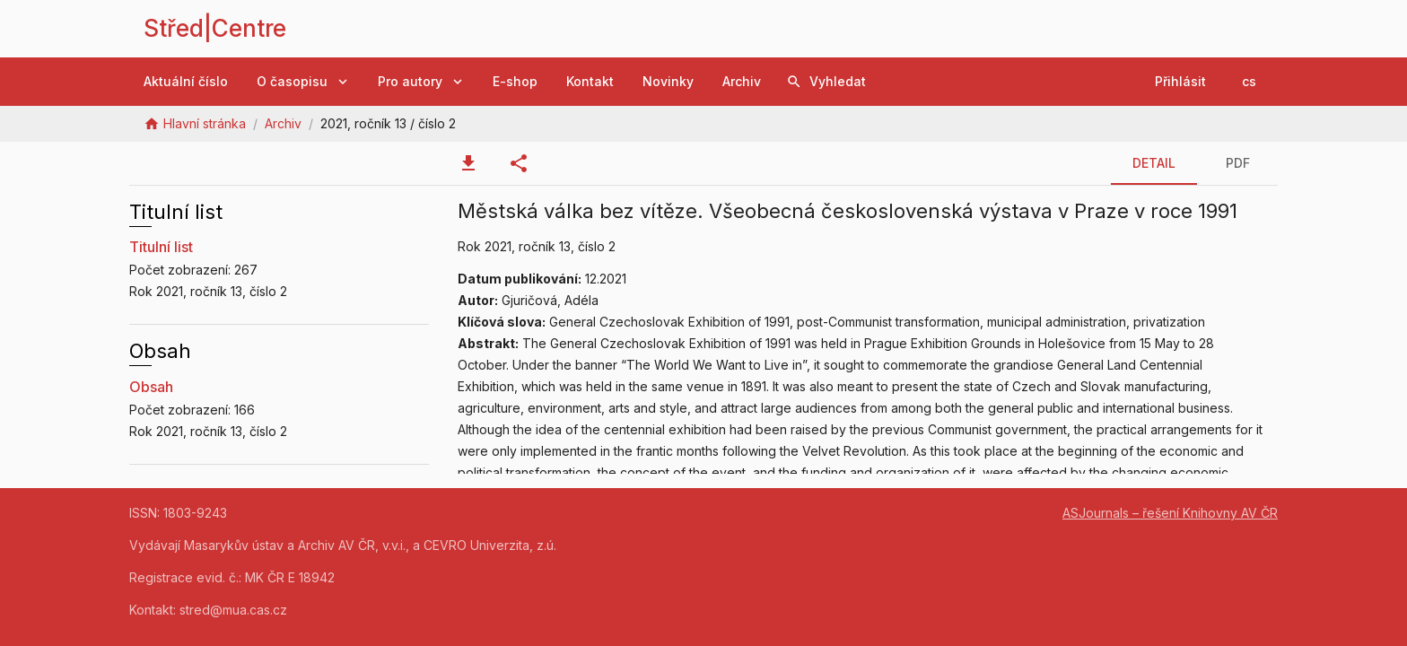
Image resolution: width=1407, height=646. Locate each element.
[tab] (468, 163)
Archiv (283, 123)
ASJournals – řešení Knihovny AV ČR (1170, 512)
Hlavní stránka (204, 123)
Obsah (151, 387)
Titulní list (161, 247)
